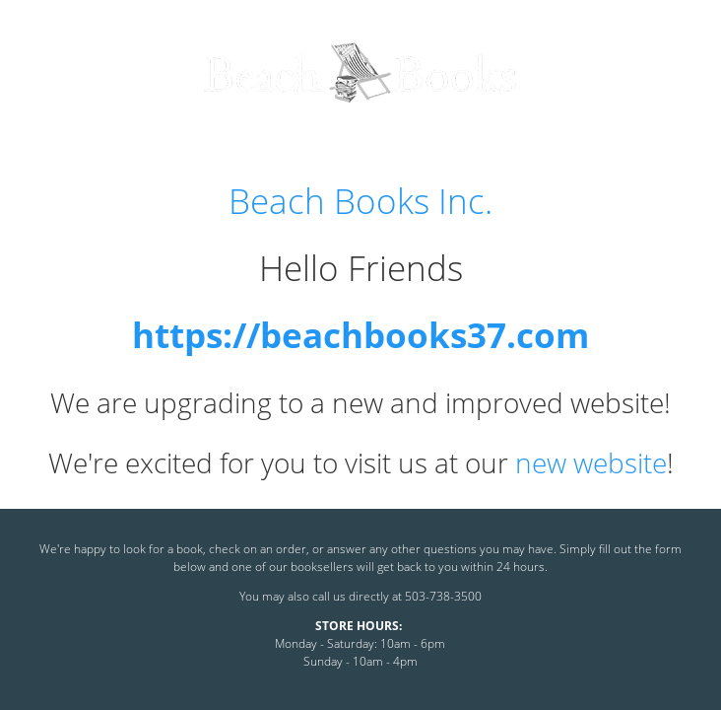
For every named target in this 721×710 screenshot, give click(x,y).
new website (591, 462)
